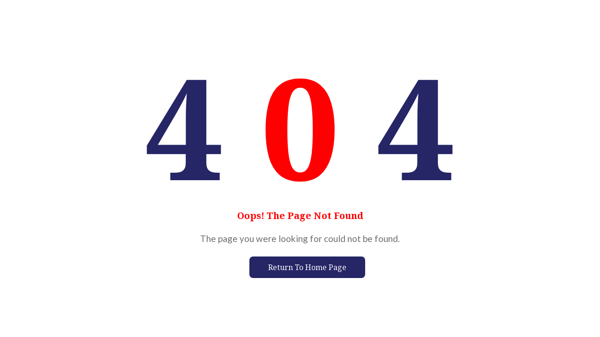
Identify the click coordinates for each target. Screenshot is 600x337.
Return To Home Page (307, 267)
